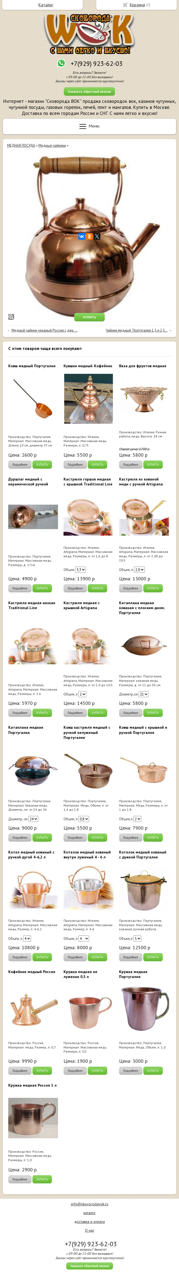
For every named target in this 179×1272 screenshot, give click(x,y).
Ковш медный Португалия (32, 365)
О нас (89, 1230)
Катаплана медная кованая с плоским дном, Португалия (141, 607)
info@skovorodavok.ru (89, 1204)
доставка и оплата (89, 1221)
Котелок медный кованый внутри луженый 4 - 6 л (87, 855)
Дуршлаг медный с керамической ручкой (28, 482)
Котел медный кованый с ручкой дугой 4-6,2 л (31, 855)
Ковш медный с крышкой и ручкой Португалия (143, 730)
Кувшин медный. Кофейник (88, 365)
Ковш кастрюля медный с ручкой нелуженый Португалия (87, 732)
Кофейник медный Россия (31, 971)
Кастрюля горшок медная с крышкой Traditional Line (88, 482)
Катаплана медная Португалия (25, 730)
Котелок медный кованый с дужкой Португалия (142, 855)
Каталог (45, 4)
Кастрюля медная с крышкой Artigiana (82, 605)
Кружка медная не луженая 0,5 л (80, 974)
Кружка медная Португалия (133, 974)
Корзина (137, 4)
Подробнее (19, 465)
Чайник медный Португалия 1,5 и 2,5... (136, 330)
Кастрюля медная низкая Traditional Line (31, 605)
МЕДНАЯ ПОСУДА (21, 145)
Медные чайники (52, 145)
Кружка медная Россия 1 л (32, 1085)
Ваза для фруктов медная (142, 365)
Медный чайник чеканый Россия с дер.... (45, 330)
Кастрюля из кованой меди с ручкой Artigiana (141, 482)
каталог (89, 1212)
